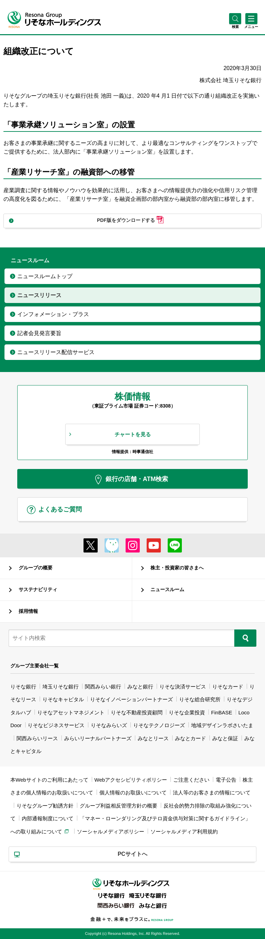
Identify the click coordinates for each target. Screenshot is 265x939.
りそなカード (227, 686)
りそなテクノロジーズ (159, 725)
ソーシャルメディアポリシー (110, 831)
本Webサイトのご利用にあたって (49, 780)
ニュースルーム (167, 589)
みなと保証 (225, 738)
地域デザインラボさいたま (222, 725)
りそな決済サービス (182, 686)
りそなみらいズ (109, 725)
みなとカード (190, 738)
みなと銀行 (140, 686)
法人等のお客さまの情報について (212, 792)
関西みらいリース (37, 738)
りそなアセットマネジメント (71, 712)
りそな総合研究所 (199, 699)
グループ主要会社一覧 (34, 665)
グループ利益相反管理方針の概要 (118, 806)
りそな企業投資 (187, 712)
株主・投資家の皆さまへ (177, 567)
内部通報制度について (47, 818)
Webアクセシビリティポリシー (131, 780)
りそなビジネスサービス (56, 725)
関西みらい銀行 (103, 686)
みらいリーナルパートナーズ (97, 738)
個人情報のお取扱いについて (133, 792)
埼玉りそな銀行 (60, 686)
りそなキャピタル (63, 699)
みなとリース (153, 738)
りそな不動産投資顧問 (137, 712)
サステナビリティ (38, 589)
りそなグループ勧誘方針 (45, 806)
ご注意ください (191, 780)
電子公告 (226, 780)
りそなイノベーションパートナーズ (131, 699)
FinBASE (221, 712)
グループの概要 (35, 567)
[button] (235, 27)
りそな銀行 (23, 686)
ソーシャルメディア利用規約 (184, 831)
